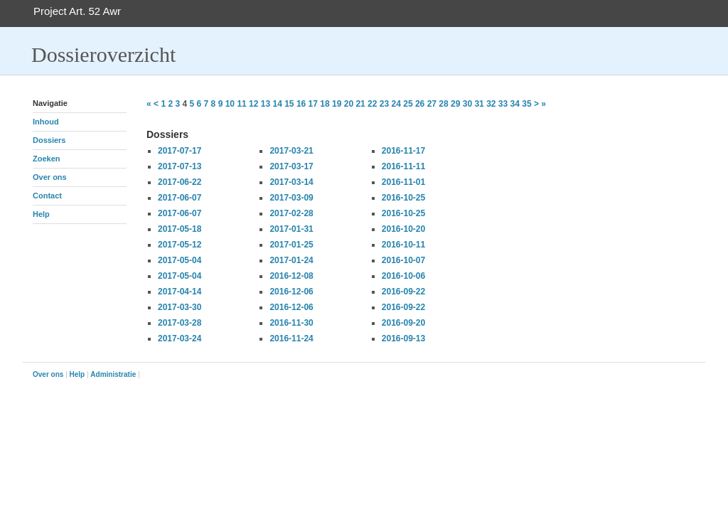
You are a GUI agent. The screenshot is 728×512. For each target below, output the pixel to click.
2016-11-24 (291, 338)
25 (407, 104)
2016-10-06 (403, 276)
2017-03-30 (179, 307)
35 (526, 104)
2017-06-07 (179, 198)
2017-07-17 (179, 151)
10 (230, 104)
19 (336, 104)
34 (515, 104)
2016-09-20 (403, 323)
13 (265, 104)
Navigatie (50, 103)
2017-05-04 (179, 260)
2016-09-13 (403, 338)
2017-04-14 (179, 292)
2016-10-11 (403, 245)
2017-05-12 (179, 245)
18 (324, 104)
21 (360, 104)
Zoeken (46, 158)
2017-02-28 (291, 213)
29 (455, 104)
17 (313, 104)
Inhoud (46, 121)
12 (253, 104)
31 (478, 104)
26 (419, 104)
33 (503, 104)
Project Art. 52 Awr (77, 11)
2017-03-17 (291, 166)
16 (301, 104)
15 (289, 104)
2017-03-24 (179, 338)
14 (277, 104)
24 (396, 104)
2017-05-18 (179, 229)
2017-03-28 (179, 323)
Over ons (50, 177)
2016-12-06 (291, 292)
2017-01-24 (291, 260)
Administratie (113, 374)
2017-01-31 (291, 229)
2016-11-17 (403, 151)
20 (348, 104)
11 (241, 104)
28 (443, 104)
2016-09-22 (403, 292)
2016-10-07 (403, 260)
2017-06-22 (179, 182)
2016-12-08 (291, 276)
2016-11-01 (403, 182)
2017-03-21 (291, 151)
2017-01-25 (291, 245)
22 (372, 104)
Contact (47, 195)
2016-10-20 (403, 229)
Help (41, 214)
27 (432, 104)
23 (384, 104)
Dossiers (49, 140)
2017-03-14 (291, 182)
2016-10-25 (403, 198)
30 (467, 104)
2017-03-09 (291, 198)
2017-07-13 (179, 166)
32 (491, 104)
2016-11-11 (403, 166)
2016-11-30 (291, 323)
